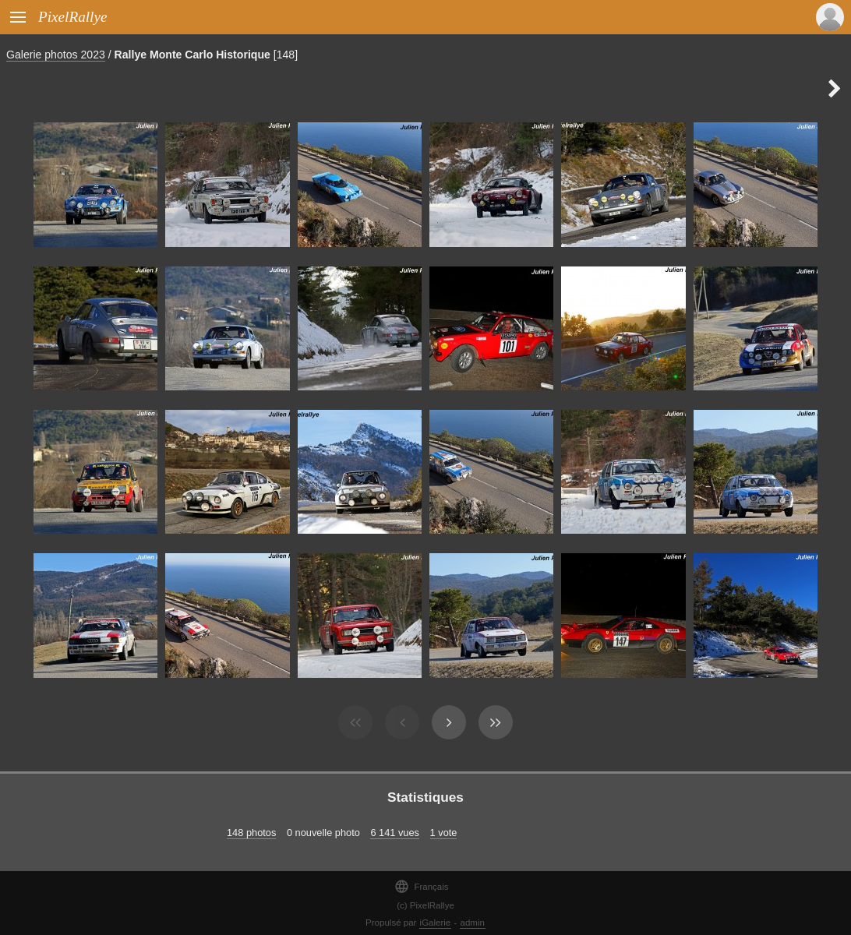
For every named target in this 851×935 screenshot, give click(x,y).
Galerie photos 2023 (55, 54)
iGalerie (435, 922)
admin (473, 922)
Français (421, 886)
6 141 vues (394, 832)
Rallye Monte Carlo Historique (192, 54)
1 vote (443, 832)
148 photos (251, 832)
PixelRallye (72, 17)
